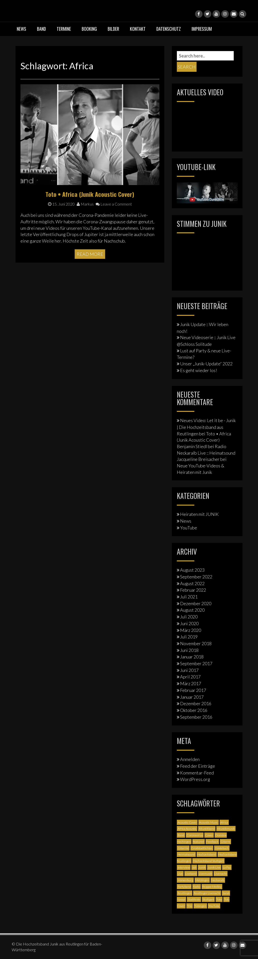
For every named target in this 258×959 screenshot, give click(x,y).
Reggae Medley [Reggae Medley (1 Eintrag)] (212, 886)
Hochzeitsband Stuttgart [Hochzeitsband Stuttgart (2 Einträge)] (208, 861)
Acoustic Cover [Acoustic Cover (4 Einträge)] (187, 822)
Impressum (202, 29)
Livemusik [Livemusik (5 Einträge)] (205, 873)
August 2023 (192, 570)
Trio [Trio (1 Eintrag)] (189, 906)
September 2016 (196, 717)
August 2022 (192, 583)
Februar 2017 (193, 690)
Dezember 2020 (195, 603)
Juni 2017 (189, 670)
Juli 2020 (189, 616)
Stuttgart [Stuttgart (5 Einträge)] (208, 899)
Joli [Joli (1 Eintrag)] (194, 867)
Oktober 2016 (193, 710)
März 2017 (190, 683)
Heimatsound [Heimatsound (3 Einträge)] (186, 854)
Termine (64, 29)
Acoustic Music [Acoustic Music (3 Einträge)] (208, 822)
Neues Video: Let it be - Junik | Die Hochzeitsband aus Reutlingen (206, 427)
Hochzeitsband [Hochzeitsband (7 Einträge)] (206, 854)
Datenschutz (168, 29)
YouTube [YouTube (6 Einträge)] (214, 906)
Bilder (113, 29)
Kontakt (138, 29)
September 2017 (196, 663)
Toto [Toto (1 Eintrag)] (219, 899)
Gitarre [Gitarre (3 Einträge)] (225, 841)
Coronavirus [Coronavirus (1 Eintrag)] (195, 835)
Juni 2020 (189, 623)
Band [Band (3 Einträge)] (181, 835)
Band (41, 29)
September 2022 (196, 576)
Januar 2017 (192, 697)
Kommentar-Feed (197, 772)
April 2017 (190, 676)
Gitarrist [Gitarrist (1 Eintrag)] (183, 848)
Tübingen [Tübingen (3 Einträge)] (200, 906)
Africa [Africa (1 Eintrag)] (224, 822)
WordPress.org (195, 779)
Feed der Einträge (197, 766)
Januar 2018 (192, 656)
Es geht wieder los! (198, 370)
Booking (89, 29)
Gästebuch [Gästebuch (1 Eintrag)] (222, 848)
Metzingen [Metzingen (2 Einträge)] (202, 880)
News (21, 29)
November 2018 (196, 643)
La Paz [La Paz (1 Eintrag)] (227, 867)
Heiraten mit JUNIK (199, 514)
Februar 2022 (193, 590)
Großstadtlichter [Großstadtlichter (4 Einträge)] (202, 848)
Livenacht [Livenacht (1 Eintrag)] (220, 873)
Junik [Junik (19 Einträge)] (202, 867)
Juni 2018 (189, 650)
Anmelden (190, 759)
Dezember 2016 (195, 703)
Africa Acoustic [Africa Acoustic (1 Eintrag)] (187, 828)
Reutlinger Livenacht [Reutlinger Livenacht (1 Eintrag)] (207, 893)
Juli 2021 (189, 596)
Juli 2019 (189, 636)
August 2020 (192, 610)
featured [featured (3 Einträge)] (198, 841)
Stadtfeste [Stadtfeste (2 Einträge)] (194, 899)
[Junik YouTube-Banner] (207, 192)
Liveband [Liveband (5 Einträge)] (191, 873)
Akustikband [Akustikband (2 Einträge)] (207, 828)
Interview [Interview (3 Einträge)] (184, 867)
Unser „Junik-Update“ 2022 (206, 363)
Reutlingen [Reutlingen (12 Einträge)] (185, 893)
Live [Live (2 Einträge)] (180, 873)
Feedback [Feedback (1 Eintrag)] (212, 841)
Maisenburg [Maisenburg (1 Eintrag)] (185, 880)
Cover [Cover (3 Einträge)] (209, 835)
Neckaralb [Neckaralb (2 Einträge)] (217, 880)
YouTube (188, 527)
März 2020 (190, 630)
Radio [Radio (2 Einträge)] (196, 886)
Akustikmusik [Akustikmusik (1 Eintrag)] (226, 828)
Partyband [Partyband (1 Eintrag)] (184, 886)
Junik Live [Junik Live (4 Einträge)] (214, 867)
